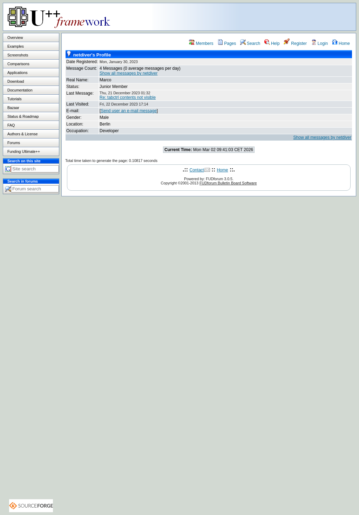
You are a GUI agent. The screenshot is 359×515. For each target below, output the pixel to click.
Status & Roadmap (23, 116)
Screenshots (17, 55)
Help (272, 43)
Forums (13, 143)
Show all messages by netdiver (128, 73)
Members (201, 43)
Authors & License (22, 134)
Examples (15, 46)
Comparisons (18, 64)
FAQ (11, 125)
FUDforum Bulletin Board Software (228, 183)
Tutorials (14, 99)
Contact (197, 170)
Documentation (20, 90)
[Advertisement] (268, 16)
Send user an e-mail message (128, 110)
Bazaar (13, 108)
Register (295, 43)
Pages (226, 43)
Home (341, 43)
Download (15, 81)
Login (319, 43)
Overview (15, 37)
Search (250, 43)
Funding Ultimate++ (23, 151)
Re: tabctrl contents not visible (128, 97)
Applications (17, 72)
